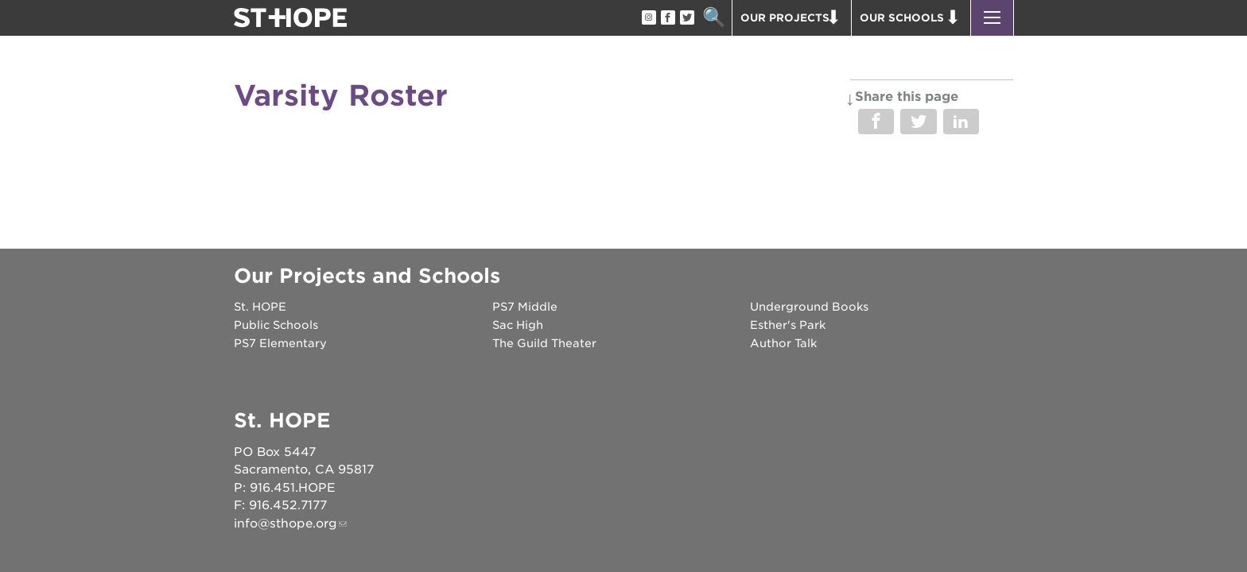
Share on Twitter (918, 121)
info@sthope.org (285, 523)
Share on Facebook (876, 121)
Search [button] (714, 18)
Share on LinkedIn (961, 121)
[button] (992, 18)
